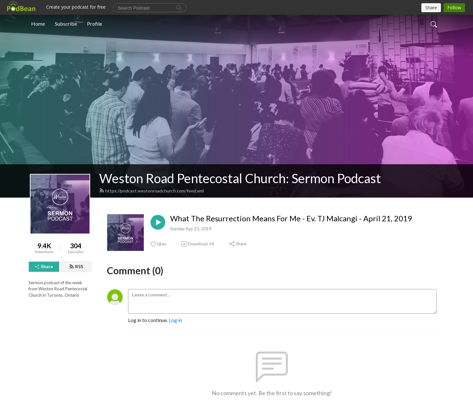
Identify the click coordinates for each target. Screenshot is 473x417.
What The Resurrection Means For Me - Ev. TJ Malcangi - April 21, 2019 (291, 218)
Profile (94, 24)
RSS (76, 266)
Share (44, 266)
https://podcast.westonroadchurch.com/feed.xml (151, 190)
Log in (175, 320)
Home (38, 24)
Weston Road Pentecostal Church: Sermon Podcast (240, 178)
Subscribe (66, 24)
